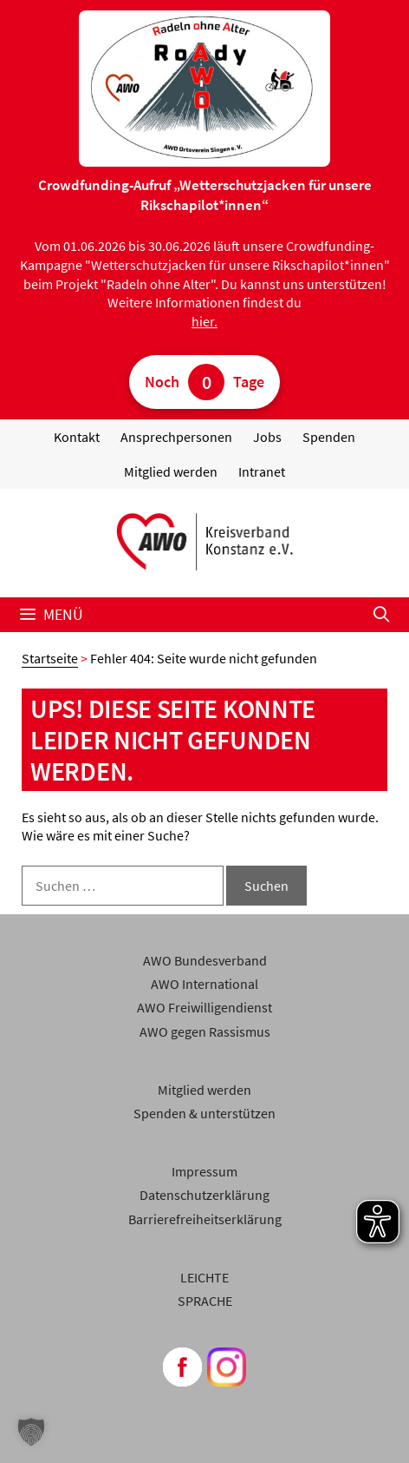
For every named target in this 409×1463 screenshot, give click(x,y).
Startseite (50, 658)
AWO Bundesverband (205, 960)
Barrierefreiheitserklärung (205, 1219)
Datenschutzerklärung (204, 1194)
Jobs (267, 436)
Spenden (328, 436)
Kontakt (77, 436)
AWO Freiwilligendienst (204, 1007)
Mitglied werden (170, 471)
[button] (31, 1431)
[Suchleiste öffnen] (381, 614)
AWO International (204, 983)
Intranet (261, 471)
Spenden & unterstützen (204, 1113)
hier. (204, 321)
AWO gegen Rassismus (205, 1031)
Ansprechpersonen (176, 436)
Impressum (204, 1171)
